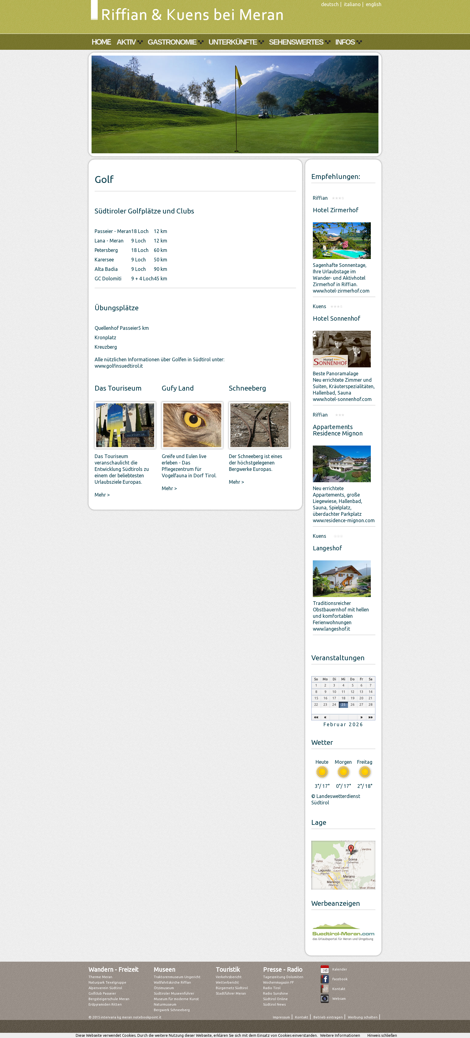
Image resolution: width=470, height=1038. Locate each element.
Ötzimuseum (164, 988)
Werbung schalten (363, 1017)
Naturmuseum (165, 1004)
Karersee (104, 259)
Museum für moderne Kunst (176, 999)
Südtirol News (274, 1004)
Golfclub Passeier (102, 993)
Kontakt (338, 989)
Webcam (339, 998)
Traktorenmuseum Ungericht (177, 977)
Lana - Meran (109, 240)
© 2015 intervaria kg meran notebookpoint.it (125, 1017)
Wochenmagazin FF (278, 982)
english (373, 4)
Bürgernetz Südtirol (232, 988)
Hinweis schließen (382, 1035)
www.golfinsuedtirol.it (119, 366)
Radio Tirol (271, 988)
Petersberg (106, 250)
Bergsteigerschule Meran (109, 999)
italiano (352, 4)
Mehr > (102, 494)
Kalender (339, 969)
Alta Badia (106, 269)
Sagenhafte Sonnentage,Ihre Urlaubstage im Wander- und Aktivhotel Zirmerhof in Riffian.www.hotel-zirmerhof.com (341, 277)
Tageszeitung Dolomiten (283, 977)
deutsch (330, 4)
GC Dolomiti (108, 278)
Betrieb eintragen (328, 1017)
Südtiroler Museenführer (174, 993)
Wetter (322, 742)
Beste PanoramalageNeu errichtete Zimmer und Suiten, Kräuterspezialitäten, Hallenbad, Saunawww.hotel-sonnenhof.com (344, 386)
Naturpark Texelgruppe (107, 982)
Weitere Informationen (340, 1035)
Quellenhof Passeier (116, 328)
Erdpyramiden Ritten (105, 1004)
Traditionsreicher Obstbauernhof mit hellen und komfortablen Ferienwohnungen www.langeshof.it (341, 616)
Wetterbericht (227, 982)
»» (370, 717)
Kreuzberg (106, 347)
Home (101, 42)
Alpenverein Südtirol (105, 988)
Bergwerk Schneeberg (172, 1010)
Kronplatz (105, 337)
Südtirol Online (275, 999)
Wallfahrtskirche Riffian (172, 982)
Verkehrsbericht (229, 977)
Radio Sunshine (275, 993)
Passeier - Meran (113, 231)
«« (316, 717)
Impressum (281, 1017)
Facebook (340, 979)
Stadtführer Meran (231, 993)
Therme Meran (100, 977)
